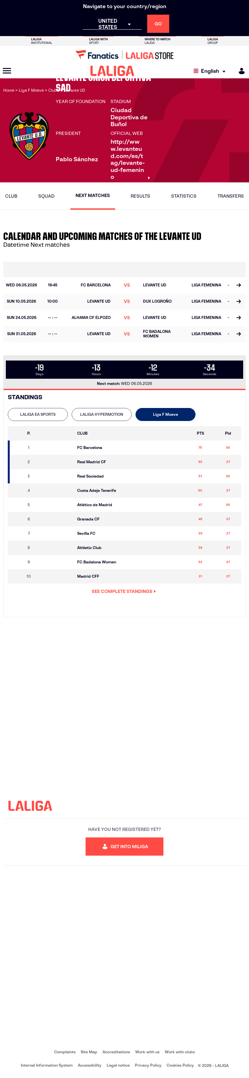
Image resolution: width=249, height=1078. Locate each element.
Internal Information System (47, 1065)
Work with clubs (180, 1052)
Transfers (231, 196)
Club (11, 196)
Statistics (183, 196)
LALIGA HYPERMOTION (101, 414)
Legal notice (118, 1065)
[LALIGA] (112, 71)
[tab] (38, 414)
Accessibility (89, 1065)
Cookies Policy (180, 1065)
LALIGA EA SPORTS (37, 414)
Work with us (147, 1052)
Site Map (89, 1052)
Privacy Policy (148, 1065)
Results (140, 196)
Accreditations (116, 1052)
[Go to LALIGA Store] (124, 54)
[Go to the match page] (238, 285)
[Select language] (211, 71)
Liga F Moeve (165, 414)
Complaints (65, 1052)
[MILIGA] (239, 71)
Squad (46, 196)
